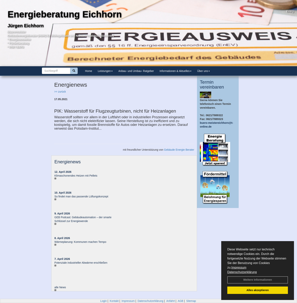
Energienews (67, 161)
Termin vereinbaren (212, 84)
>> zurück (60, 91)
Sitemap (191, 300)
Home (88, 70)
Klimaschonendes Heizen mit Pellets (75, 175)
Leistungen (105, 70)
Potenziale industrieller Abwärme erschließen (80, 262)
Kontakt (114, 300)
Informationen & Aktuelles (175, 70)
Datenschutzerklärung (242, 272)
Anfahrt (170, 300)
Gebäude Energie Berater (179, 149)
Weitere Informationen (257, 279)
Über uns (203, 70)
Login (103, 300)
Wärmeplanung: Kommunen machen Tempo (80, 241)
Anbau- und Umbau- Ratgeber (136, 70)
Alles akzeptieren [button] (257, 290)
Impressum (238, 267)
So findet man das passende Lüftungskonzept (81, 196)
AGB (180, 300)
